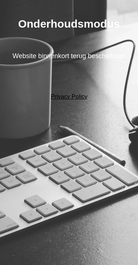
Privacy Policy (69, 96)
